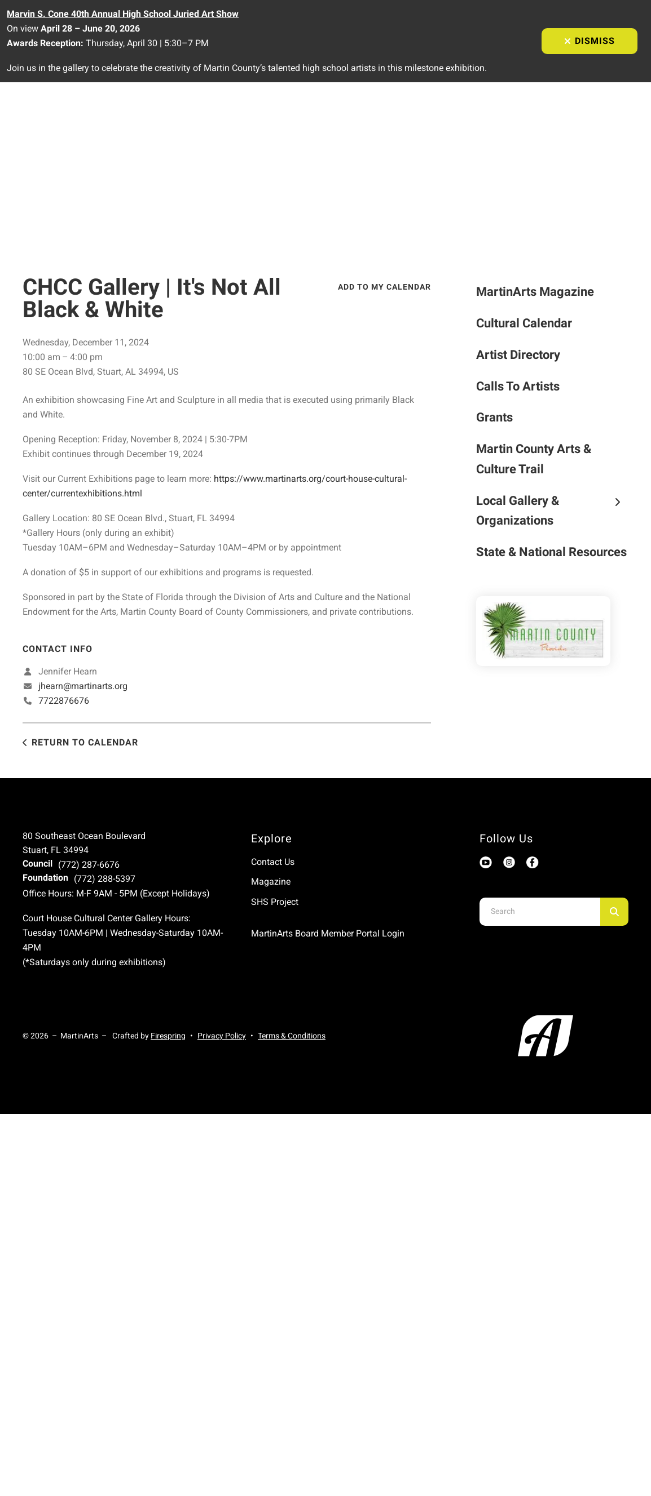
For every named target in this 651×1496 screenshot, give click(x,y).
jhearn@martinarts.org (82, 686)
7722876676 (63, 700)
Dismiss (589, 40)
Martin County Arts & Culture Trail (533, 459)
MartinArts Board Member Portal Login (327, 933)
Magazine (271, 881)
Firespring (168, 1035)
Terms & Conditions (292, 1035)
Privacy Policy (221, 1035)
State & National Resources (551, 552)
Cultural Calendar (524, 323)
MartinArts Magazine (535, 292)
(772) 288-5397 (104, 878)
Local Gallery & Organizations (552, 511)
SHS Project (274, 901)
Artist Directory (518, 355)
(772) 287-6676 (89, 864)
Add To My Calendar (384, 286)
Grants (494, 417)
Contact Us (272, 861)
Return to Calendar (85, 742)
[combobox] (540, 912)
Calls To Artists (518, 386)
